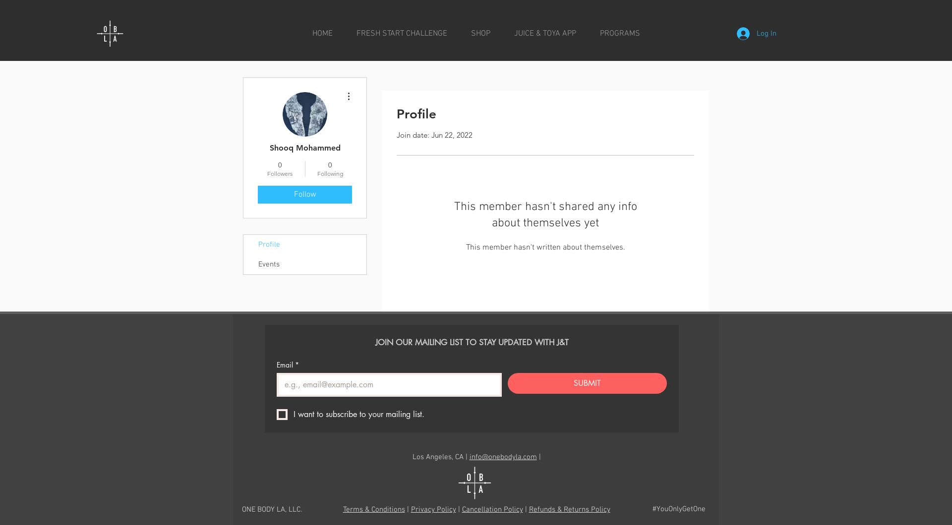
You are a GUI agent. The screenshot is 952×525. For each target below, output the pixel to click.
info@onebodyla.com (503, 457)
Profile (269, 244)
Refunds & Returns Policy (569, 509)
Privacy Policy (433, 509)
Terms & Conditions (374, 509)
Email (288, 365)
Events (269, 264)
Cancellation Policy (492, 509)
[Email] (386, 385)
